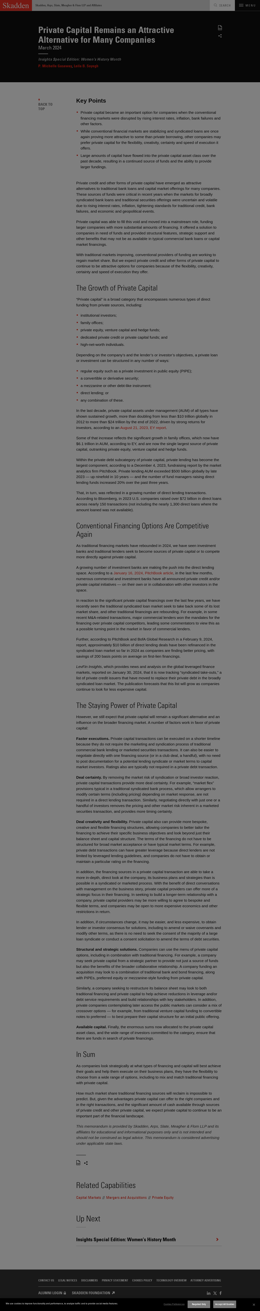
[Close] (254, 1304)
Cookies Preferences (174, 1304)
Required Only (199, 1304)
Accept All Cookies (224, 1304)
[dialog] (130, 1304)
